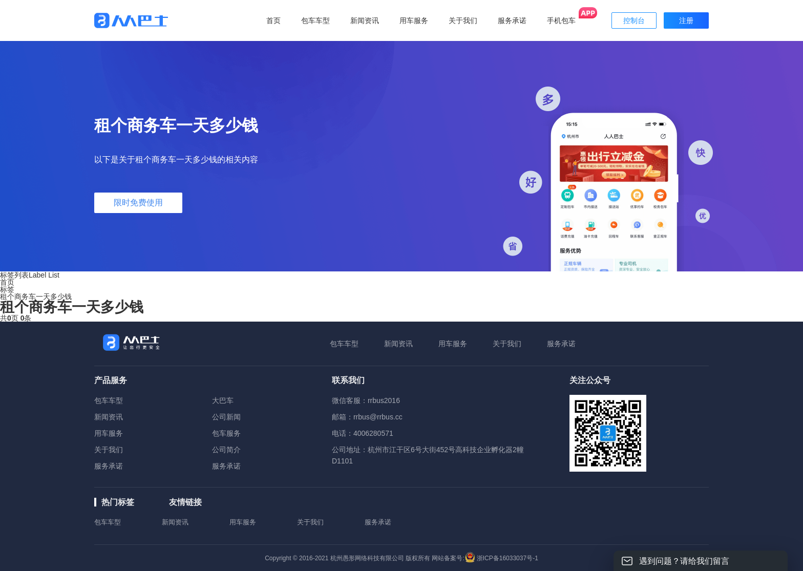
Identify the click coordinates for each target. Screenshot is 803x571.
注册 (686, 20)
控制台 (634, 20)
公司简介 (226, 450)
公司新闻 (226, 417)
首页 (273, 20)
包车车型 (344, 343)
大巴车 (223, 400)
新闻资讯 (398, 343)
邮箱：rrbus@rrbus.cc (367, 417)
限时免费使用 (138, 202)
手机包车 (561, 20)
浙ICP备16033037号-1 (507, 558)
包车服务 (226, 433)
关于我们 (507, 343)
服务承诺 (561, 343)
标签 (7, 289)
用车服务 (452, 343)
